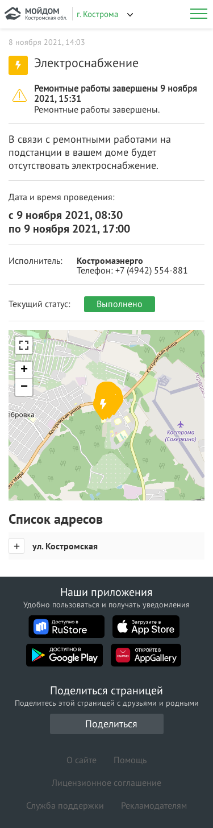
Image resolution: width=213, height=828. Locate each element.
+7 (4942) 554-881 (151, 270)
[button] (102, 407)
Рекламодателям (154, 805)
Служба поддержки (65, 805)
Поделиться (111, 723)
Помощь (130, 759)
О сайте (81, 759)
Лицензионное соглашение (106, 782)
